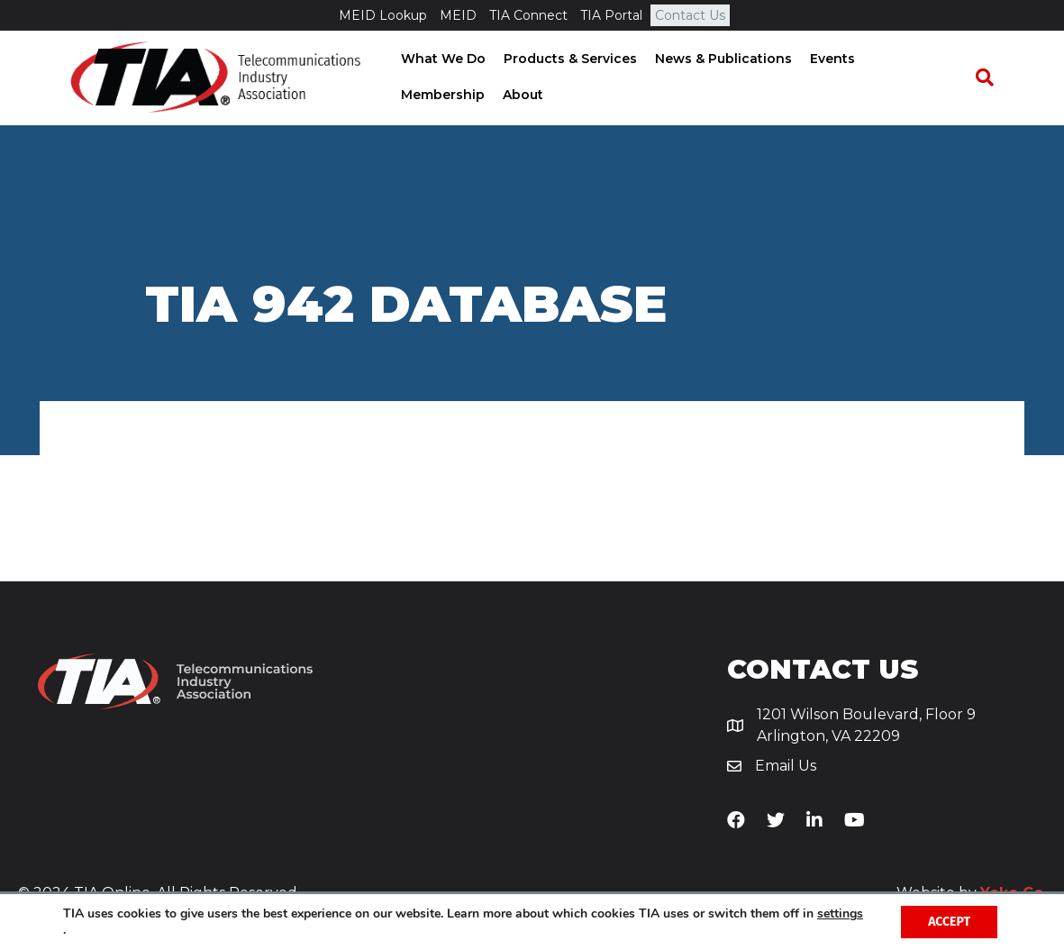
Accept (949, 921)
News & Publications (717, 59)
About (415, 95)
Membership (908, 59)
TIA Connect (528, 15)
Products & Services (564, 59)
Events (826, 59)
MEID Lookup (383, 15)
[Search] (993, 78)
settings (840, 914)
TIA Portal (611, 15)
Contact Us (690, 15)
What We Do (437, 59)
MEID (458, 15)
